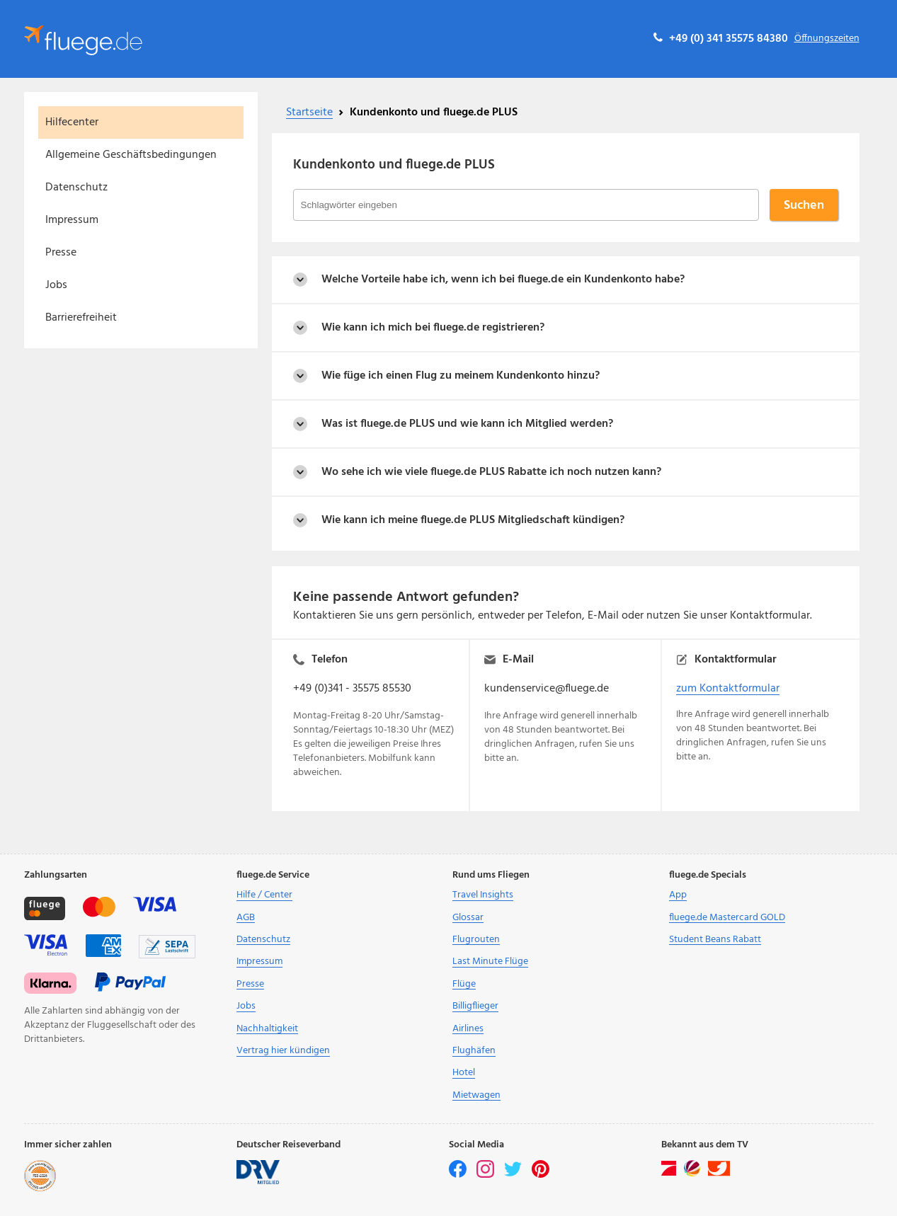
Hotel (463, 1073)
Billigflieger (475, 1006)
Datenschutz (76, 187)
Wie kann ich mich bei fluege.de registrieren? (432, 328)
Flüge (464, 984)
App (678, 895)
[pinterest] (540, 1175)
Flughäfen (474, 1051)
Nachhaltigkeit (267, 1029)
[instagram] (486, 1175)
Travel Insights (482, 895)
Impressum (71, 220)
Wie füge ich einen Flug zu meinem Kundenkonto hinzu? (460, 376)
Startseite (309, 112)
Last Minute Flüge (490, 961)
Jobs (56, 285)
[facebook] (459, 1175)
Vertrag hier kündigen (283, 1051)
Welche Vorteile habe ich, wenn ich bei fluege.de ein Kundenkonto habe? (503, 279)
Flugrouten (476, 939)
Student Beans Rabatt (715, 939)
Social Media (476, 1145)
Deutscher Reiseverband (288, 1145)
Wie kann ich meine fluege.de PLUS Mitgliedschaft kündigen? (472, 520)
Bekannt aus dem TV (704, 1145)
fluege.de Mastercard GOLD (727, 918)
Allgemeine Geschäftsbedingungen (131, 155)
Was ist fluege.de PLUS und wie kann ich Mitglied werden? (467, 424)
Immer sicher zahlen (68, 1145)
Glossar (468, 918)
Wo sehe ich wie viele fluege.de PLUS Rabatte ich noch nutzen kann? (491, 472)
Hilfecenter (71, 122)
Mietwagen (476, 1095)
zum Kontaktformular (727, 688)
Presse (60, 252)
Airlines (468, 1029)
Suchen (804, 205)
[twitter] (514, 1175)
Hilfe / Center (264, 895)
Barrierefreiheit (81, 318)
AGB (245, 918)
